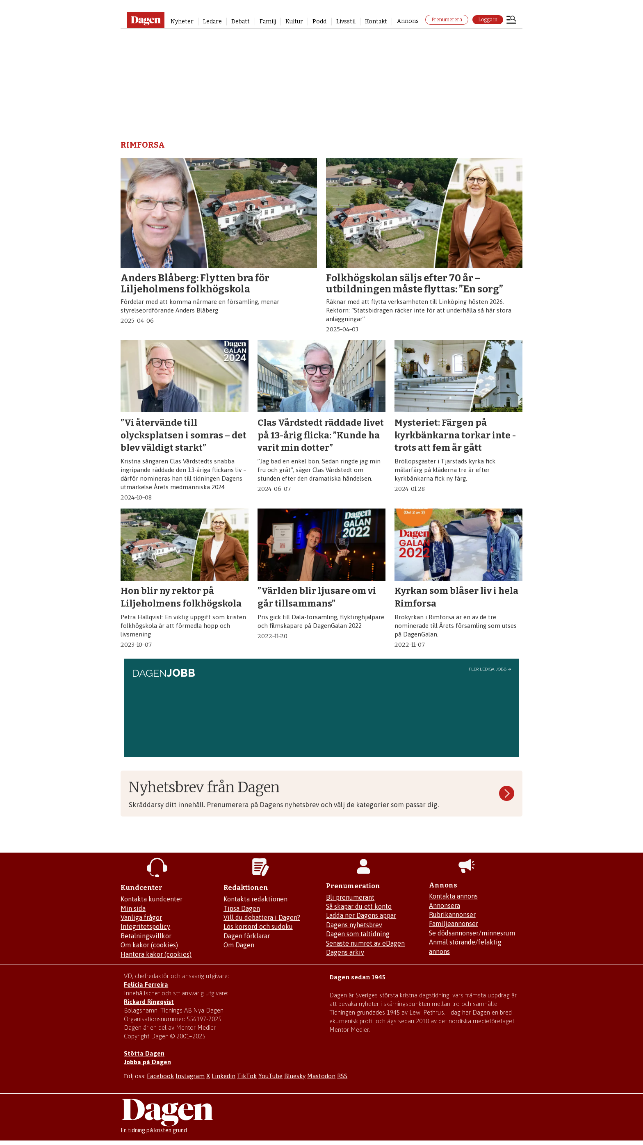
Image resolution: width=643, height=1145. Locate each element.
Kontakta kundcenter (151, 899)
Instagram (190, 1075)
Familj (268, 21)
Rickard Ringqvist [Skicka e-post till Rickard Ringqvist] (149, 1001)
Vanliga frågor (141, 917)
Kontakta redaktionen (255, 899)
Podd (319, 21)
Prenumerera (446, 20)
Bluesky (295, 1075)
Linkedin (223, 1075)
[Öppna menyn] (511, 20)
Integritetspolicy (145, 926)
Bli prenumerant (350, 897)
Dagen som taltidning (358, 933)
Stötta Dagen (144, 1053)
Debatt (240, 21)
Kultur (294, 21)
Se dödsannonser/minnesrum (472, 933)
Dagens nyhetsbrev (354, 924)
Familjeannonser (453, 923)
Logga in (487, 20)
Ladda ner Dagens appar (361, 915)
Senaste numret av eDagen (365, 943)
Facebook (160, 1075)
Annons (408, 21)
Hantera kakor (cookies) (156, 954)
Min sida (133, 908)
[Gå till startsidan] (145, 20)
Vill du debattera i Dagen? (261, 917)
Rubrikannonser (452, 914)
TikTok (247, 1075)
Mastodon (321, 1075)
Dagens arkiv (345, 952)
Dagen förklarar (246, 936)
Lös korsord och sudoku (258, 926)
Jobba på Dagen (147, 1061)
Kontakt (376, 21)
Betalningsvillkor (146, 936)
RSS (342, 1075)
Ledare (212, 21)
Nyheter (182, 21)
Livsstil (346, 21)
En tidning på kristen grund (154, 1130)
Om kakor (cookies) (149, 945)
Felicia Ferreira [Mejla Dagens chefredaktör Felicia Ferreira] (146, 984)
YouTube (270, 1075)
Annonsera (444, 905)
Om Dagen (238, 945)
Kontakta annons (453, 896)
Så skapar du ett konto (359, 906)
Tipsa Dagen (241, 908)
